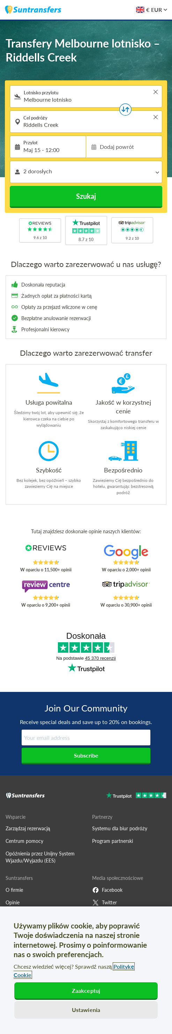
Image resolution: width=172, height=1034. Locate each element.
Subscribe (86, 755)
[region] (86, 970)
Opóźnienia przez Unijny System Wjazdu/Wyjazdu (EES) (40, 857)
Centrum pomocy (24, 841)
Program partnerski (112, 841)
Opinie (13, 902)
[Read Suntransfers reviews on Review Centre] (46, 587)
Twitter (104, 902)
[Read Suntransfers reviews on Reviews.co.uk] (46, 552)
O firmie (14, 890)
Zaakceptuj (86, 990)
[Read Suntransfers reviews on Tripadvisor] (126, 587)
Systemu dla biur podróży (119, 828)
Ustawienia (86, 1009)
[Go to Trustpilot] (136, 796)
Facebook (107, 890)
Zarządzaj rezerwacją (28, 828)
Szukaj (86, 196)
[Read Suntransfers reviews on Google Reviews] (126, 552)
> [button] (156, 92)
